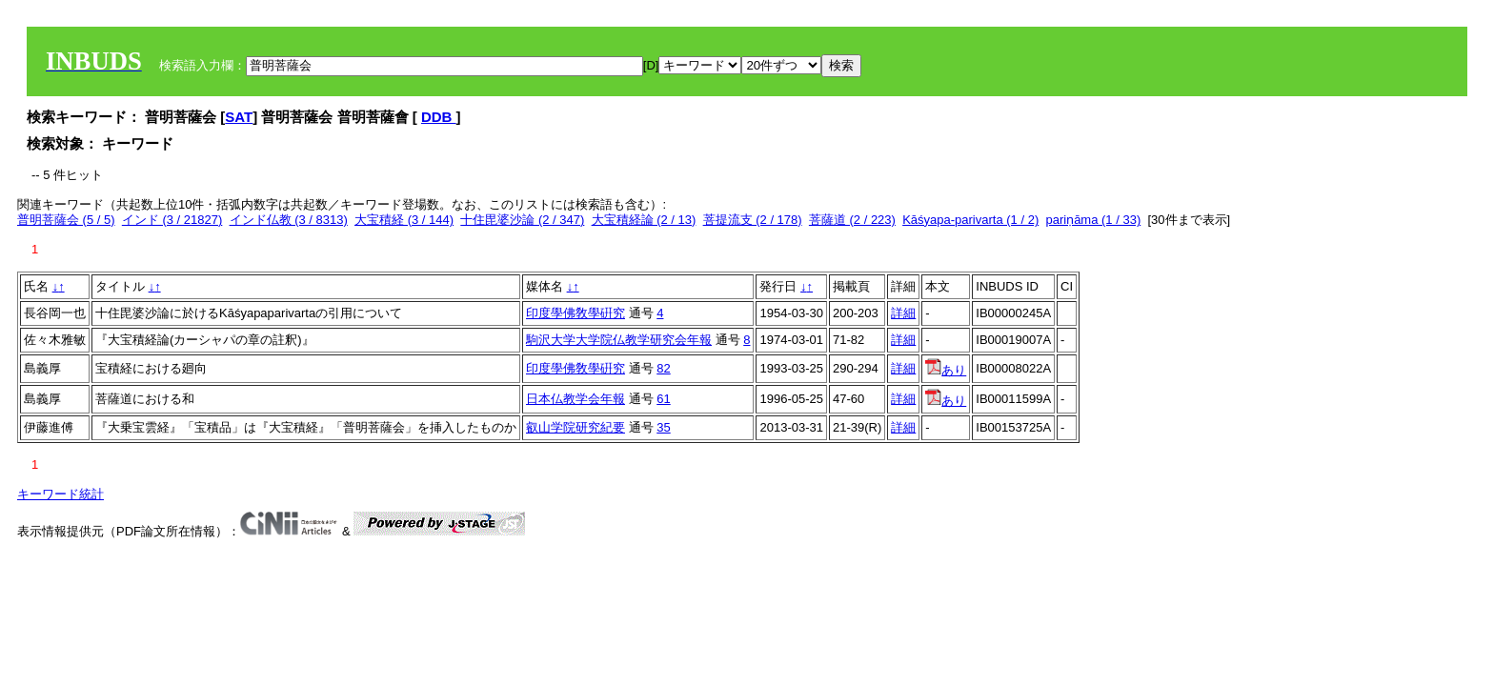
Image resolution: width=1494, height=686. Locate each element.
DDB (438, 117)
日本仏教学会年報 (575, 399)
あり (945, 370)
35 (663, 427)
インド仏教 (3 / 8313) (289, 219)
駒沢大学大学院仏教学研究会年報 (619, 340)
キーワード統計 (60, 494)
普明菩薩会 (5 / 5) (66, 219)
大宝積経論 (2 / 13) (644, 219)
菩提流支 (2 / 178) (752, 219)
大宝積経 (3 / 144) (404, 219)
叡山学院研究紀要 (575, 427)
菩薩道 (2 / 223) (852, 219)
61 (663, 399)
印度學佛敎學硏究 (575, 313)
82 (663, 368)
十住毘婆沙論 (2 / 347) (522, 219)
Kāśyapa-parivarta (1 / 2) (970, 219)
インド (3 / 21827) (172, 219)
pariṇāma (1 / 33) (1093, 219)
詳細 (903, 313)
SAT (238, 117)
